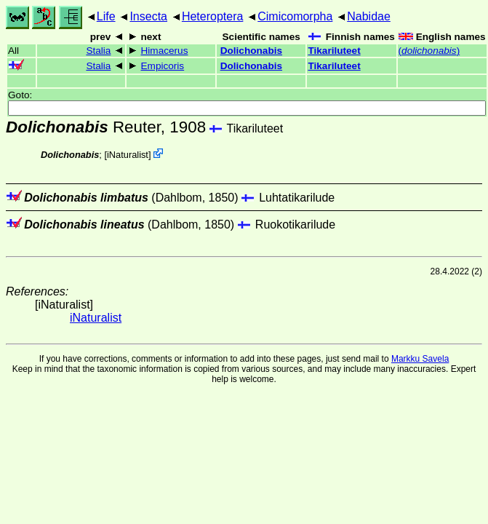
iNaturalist (127, 154)
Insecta (148, 16)
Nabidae (369, 16)
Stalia (98, 50)
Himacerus (164, 50)
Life (106, 16)
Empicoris (163, 65)
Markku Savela (420, 359)
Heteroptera (213, 16)
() (429, 50)
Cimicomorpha (294, 16)
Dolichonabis (251, 50)
